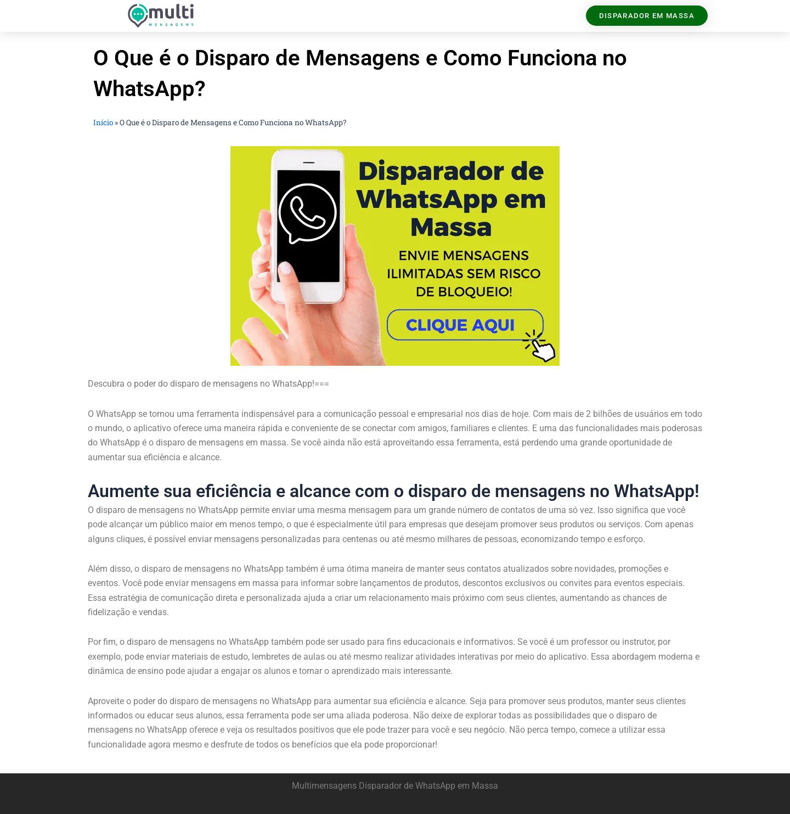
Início (103, 122)
